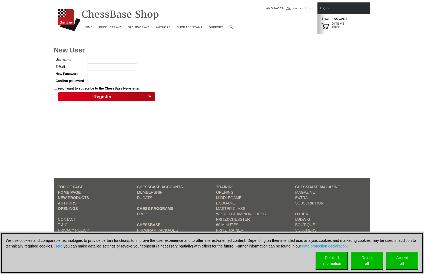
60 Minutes (227, 225)
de (295, 8)
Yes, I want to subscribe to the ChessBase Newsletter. (98, 88)
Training (225, 187)
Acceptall (402, 261)
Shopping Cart (334, 19)
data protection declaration (324, 246)
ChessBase (149, 225)
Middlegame (228, 198)
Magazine (305, 192)
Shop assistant (190, 27)
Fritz (142, 214)
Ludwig (302, 219)
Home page (69, 192)
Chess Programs (155, 208)
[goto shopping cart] (325, 26)
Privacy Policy (73, 230)
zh (311, 8)
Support (216, 27)
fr (306, 8)
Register (122, 97)
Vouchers (306, 230)
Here (58, 246)
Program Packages (157, 230)
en (288, 8)
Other (302, 214)
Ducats (145, 198)
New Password (66, 73)
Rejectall (367, 261)
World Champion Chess (241, 214)
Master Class (230, 208)
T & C (63, 225)
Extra (301, 198)
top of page (70, 187)
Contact (67, 219)
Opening (225, 192)
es (301, 8)
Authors (163, 27)
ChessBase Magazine (317, 187)
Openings (68, 208)
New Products (73, 198)
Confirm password (69, 80)
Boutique (305, 225)
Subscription (309, 203)
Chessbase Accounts (160, 187)
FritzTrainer (229, 230)
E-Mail (60, 66)
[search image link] (231, 29)
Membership (150, 192)
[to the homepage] (67, 16)
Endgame (225, 203)
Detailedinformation (331, 261)
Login (324, 8)
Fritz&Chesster (233, 219)
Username (63, 59)
